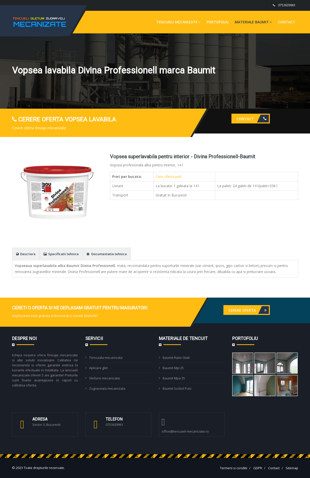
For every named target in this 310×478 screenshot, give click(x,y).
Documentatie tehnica (107, 254)
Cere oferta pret (169, 176)
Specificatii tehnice (61, 254)
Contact (286, 22)
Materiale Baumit (253, 22)
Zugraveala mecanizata (107, 388)
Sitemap (292, 468)
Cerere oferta (248, 310)
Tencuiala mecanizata (105, 357)
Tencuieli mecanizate (178, 22)
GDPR (257, 468)
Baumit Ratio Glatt (176, 357)
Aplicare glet (98, 368)
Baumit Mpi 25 (173, 368)
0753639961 (287, 5)
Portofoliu (218, 22)
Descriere (26, 254)
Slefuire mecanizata (104, 378)
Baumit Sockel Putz (177, 388)
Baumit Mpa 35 (174, 378)
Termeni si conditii (233, 468)
